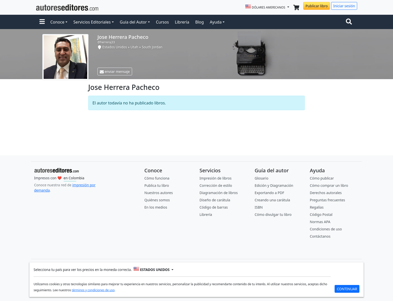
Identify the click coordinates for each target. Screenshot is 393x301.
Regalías (317, 207)
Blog (199, 22)
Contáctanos (320, 236)
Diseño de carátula (215, 200)
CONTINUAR (347, 288)
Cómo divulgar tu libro (273, 214)
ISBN (259, 207)
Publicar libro (317, 6)
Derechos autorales (326, 192)
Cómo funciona (156, 178)
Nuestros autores (158, 192)
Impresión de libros (216, 178)
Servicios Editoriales (92, 22)
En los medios (155, 207)
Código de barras (214, 207)
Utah (134, 47)
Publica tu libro (156, 185)
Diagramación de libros (219, 192)
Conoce (57, 22)
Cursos (162, 22)
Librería (182, 22)
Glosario (261, 178)
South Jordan (152, 47)
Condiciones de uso (326, 229)
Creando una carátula (272, 200)
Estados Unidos (114, 47)
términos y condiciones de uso (93, 290)
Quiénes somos (157, 200)
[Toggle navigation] (350, 22)
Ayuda (216, 22)
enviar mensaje (115, 71)
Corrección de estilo (216, 185)
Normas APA (320, 221)
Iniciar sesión (344, 6)
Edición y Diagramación (274, 185)
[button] (42, 22)
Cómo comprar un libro (329, 185)
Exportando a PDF (269, 192)
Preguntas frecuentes (327, 200)
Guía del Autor (133, 22)
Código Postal (321, 214)
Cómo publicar (322, 178)
